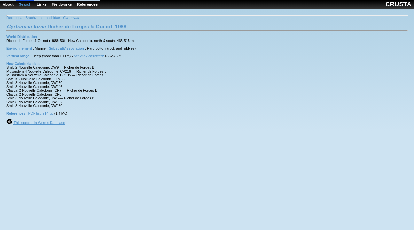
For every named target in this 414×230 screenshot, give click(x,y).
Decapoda (14, 17)
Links (42, 4)
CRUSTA (398, 4)
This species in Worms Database (35, 123)
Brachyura (34, 17)
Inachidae (52, 17)
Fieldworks (62, 4)
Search (25, 4)
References (87, 4)
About (8, 4)
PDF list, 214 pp (40, 113)
